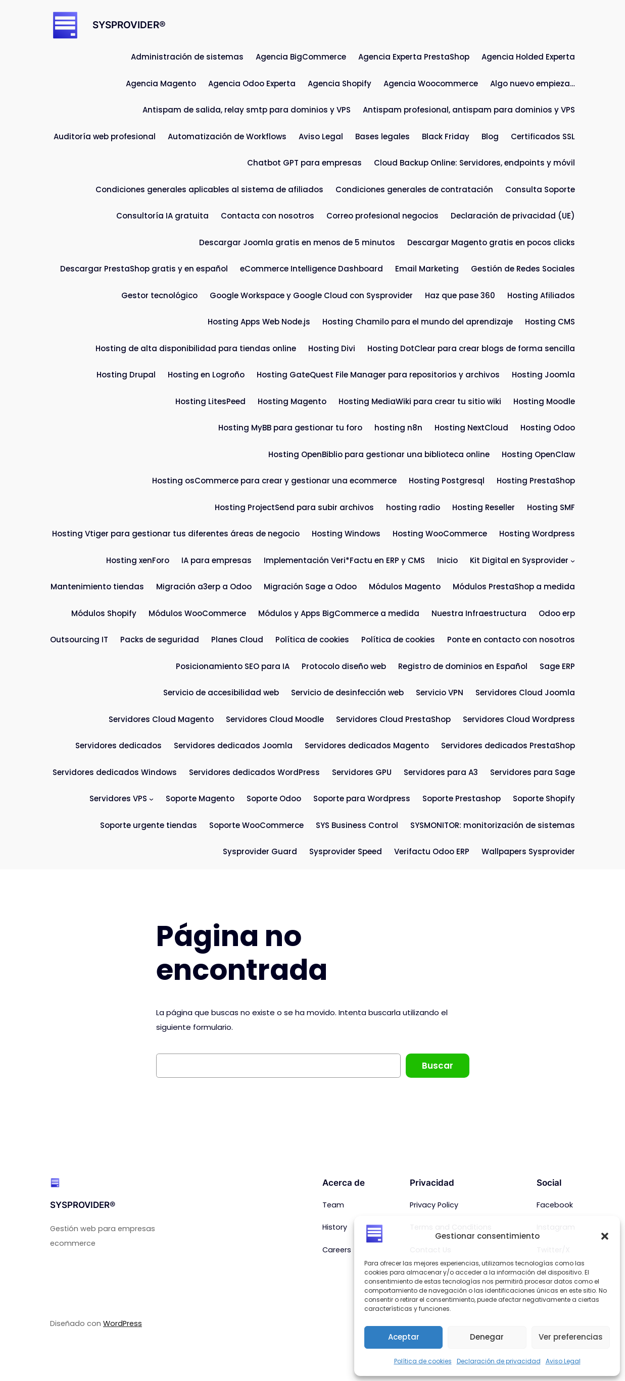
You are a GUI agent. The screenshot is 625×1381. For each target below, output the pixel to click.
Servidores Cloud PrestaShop (393, 719)
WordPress (122, 1323)
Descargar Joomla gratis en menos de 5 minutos (297, 242)
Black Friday (445, 136)
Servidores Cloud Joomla (525, 692)
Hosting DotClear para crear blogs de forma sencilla (471, 348)
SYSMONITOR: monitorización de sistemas (492, 825)
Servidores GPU (362, 772)
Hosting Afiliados (541, 295)
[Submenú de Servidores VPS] (151, 799)
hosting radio (413, 507)
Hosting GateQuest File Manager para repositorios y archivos (378, 374)
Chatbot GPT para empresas (304, 162)
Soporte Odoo (274, 798)
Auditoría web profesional (105, 136)
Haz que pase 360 (460, 295)
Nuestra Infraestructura (478, 613)
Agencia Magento (161, 83)
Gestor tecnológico (159, 295)
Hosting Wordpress (537, 533)
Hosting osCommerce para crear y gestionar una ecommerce (274, 480)
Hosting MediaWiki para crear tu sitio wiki (420, 401)
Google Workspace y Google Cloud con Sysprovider (311, 295)
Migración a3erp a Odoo (204, 586)
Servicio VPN (439, 692)
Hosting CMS (550, 321)
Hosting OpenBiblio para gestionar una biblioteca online (379, 454)
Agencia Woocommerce (430, 83)
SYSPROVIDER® (129, 25)
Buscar (437, 1066)
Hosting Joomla (543, 374)
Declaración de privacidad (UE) (513, 215)
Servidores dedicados (118, 745)
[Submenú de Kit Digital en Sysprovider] (572, 561)
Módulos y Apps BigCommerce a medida (338, 613)
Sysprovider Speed (345, 851)
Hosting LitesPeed (210, 401)
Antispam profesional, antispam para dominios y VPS (469, 109)
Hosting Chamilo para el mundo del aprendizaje (417, 321)
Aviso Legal (563, 1361)
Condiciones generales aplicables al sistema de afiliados (209, 189)
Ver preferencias (571, 1337)
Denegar (487, 1337)
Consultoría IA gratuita (162, 215)
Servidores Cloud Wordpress (519, 719)
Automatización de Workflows (227, 136)
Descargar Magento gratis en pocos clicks (491, 242)
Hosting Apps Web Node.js (259, 321)
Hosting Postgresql (447, 480)
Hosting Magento (292, 401)
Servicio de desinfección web (347, 692)
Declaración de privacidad (499, 1361)
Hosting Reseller (483, 507)
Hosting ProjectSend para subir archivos (294, 507)
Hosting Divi (331, 348)
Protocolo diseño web (344, 666)
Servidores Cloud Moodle (275, 719)
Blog (490, 136)
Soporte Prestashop (461, 798)
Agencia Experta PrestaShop (413, 56)
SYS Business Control (357, 825)
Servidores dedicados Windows (115, 772)
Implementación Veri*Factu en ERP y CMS (344, 560)
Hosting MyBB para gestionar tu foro (290, 427)
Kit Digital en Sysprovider (519, 560)
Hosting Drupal (126, 374)
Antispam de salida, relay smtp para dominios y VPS (246, 109)
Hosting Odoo (547, 427)
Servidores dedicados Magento (367, 745)
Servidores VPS (118, 798)
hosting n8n (398, 427)
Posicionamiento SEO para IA (233, 666)
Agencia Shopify (339, 83)
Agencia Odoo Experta (252, 83)
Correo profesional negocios (382, 215)
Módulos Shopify (103, 613)
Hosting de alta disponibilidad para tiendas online (195, 348)
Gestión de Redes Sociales (523, 268)
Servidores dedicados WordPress (254, 772)
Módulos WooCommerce (197, 613)
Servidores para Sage (532, 772)
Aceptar (403, 1337)
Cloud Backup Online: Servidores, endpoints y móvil (474, 162)
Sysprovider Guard (260, 851)
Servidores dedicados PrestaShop (508, 745)
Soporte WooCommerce (256, 825)
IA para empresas (216, 560)
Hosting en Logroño (206, 374)
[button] (605, 1236)
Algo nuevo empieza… (532, 83)
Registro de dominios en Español (462, 666)
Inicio (447, 560)
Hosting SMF (551, 507)
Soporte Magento (200, 798)
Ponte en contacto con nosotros (511, 639)
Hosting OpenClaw (538, 454)
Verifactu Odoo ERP (431, 851)
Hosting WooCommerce (440, 533)
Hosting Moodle (544, 401)
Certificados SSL (543, 136)
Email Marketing (427, 268)
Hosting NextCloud (471, 427)
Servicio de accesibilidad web (221, 692)
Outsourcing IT (79, 639)
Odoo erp (557, 613)
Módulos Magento (405, 586)
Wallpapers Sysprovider (528, 851)
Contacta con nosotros (267, 215)
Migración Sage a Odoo (310, 586)
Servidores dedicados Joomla (233, 745)
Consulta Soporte (540, 189)
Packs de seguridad (159, 639)
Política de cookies (423, 1361)
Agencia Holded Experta (528, 56)
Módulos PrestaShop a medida (514, 586)
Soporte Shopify (544, 798)
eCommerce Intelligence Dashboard (311, 268)
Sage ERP (557, 666)
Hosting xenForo (137, 560)
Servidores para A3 (441, 772)
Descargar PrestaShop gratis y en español (144, 268)
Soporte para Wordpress (361, 798)
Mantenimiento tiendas (97, 586)
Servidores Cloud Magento (161, 719)
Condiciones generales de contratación (414, 189)
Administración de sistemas (187, 56)
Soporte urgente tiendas (148, 825)
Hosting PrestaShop (536, 480)
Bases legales (382, 136)
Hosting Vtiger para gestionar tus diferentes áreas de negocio (176, 533)
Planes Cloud (237, 639)
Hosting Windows (346, 533)
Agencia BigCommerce (301, 56)
